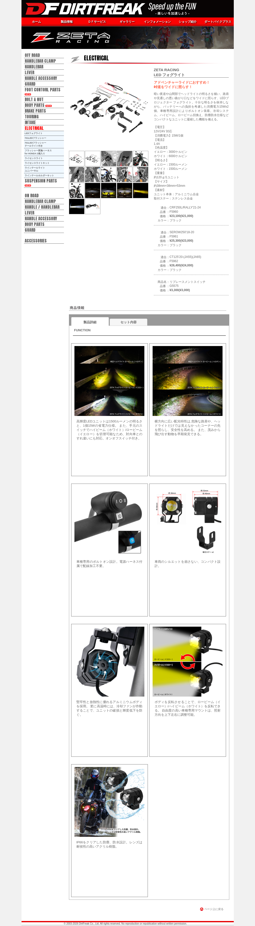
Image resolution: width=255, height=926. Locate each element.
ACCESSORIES (36, 240)
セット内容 (128, 322)
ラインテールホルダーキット (39, 175)
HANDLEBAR (34, 66)
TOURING (32, 116)
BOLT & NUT (34, 99)
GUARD (30, 84)
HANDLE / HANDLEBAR (42, 207)
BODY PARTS (38, 105)
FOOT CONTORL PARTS (42, 90)
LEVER (29, 72)
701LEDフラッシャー (35, 138)
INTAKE (30, 122)
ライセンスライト (34, 158)
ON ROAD (32, 195)
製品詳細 (89, 322)
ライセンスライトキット (37, 163)
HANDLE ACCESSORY (41, 78)
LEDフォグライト (34, 133)
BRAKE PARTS (35, 111)
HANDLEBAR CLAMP (40, 61)
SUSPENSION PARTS (41, 182)
